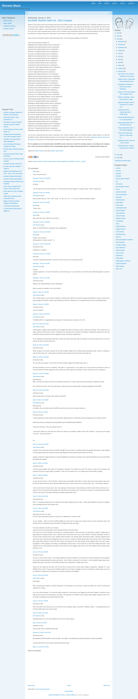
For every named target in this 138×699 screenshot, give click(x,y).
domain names (51, 161)
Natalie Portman (121, 218)
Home (69, 685)
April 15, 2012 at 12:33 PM (40, 444)
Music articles (8, 23)
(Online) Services (9, 29)
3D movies (119, 184)
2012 (118, 39)
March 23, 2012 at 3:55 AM (41, 373)
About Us (122, 3)
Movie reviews (8, 21)
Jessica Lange (120, 250)
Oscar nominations (121, 194)
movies (118, 168)
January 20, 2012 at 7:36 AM (41, 202)
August (120, 50)
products (118, 173)
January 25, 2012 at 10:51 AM (41, 244)
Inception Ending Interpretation (13, 176)
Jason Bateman (120, 247)
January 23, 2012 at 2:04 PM (41, 212)
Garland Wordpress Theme (56, 695)
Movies (93, 3)
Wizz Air (118, 237)
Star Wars (119, 197)
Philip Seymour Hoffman (123, 261)
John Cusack (120, 231)
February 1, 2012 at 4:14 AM (41, 263)
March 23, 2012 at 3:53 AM (41, 357)
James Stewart (120, 216)
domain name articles (57, 151)
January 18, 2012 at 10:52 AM (41, 178)
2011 (118, 154)
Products (106, 3)
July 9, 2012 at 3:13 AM (40, 623)
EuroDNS (71, 161)
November (121, 41)
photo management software (124, 239)
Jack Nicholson (120, 213)
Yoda (117, 224)
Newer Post (31, 685)
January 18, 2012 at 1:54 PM (41, 192)
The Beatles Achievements (11, 206)
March (120, 65)
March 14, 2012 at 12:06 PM (41, 314)
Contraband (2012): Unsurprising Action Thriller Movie (124, 112)
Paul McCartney (120, 234)
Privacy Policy (69, 691)
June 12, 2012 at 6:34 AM (40, 552)
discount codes (42, 161)
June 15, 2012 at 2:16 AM (40, 601)
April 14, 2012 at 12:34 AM (40, 400)
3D (117, 181)
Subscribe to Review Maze (123, 160)
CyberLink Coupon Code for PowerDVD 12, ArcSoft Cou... (126, 105)
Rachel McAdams (121, 263)
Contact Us (131, 3)
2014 (118, 33)
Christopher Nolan (121, 208)
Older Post (106, 685)
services (77, 161)
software (118, 176)
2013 (118, 36)
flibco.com (119, 269)
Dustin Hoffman (120, 210)
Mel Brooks (119, 255)
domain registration (62, 161)
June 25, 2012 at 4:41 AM (40, 613)
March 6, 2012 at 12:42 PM (41, 292)
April (119, 62)
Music (100, 3)
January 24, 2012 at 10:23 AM (41, 232)
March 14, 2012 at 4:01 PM (41, 324)
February (121, 68)
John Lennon (120, 253)
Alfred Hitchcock (121, 226)
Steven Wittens (71, 695)
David (34, 171)
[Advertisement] (11, 72)
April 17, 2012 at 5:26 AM (40, 475)
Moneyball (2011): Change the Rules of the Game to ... (126, 148)
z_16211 (83, 161)
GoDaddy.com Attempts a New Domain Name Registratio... (125, 87)
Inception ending (121, 245)
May (119, 59)
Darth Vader (119, 202)
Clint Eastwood (120, 200)
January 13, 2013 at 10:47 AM (41, 632)
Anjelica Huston (120, 229)
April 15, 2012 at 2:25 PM (40, 463)
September (121, 47)
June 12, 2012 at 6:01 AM (40, 496)
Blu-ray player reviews (122, 186)
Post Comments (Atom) (43, 689)
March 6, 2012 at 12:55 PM (41, 304)
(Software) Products (9, 26)
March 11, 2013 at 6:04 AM (41, 647)
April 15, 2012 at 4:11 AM (40, 412)
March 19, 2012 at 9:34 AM (41, 345)
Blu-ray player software (123, 178)
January (120, 71)
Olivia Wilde (119, 258)
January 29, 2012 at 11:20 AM (41, 254)
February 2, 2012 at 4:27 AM (41, 278)
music (117, 189)
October (120, 44)
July (119, 53)
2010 (118, 157)
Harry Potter (119, 205)
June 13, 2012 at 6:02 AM (40, 575)
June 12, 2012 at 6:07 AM (40, 508)
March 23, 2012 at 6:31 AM (41, 390)
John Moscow (37, 181)
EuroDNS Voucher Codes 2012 (13, 164)
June (119, 56)
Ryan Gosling (120, 266)
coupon (35, 161)
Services (114, 3)
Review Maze (11, 5)
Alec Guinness (120, 242)
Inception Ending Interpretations (13, 179)
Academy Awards (121, 192)
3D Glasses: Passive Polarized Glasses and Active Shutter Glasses (13, 124)
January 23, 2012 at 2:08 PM (41, 222)
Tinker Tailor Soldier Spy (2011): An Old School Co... (125, 135)
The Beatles (119, 221)
